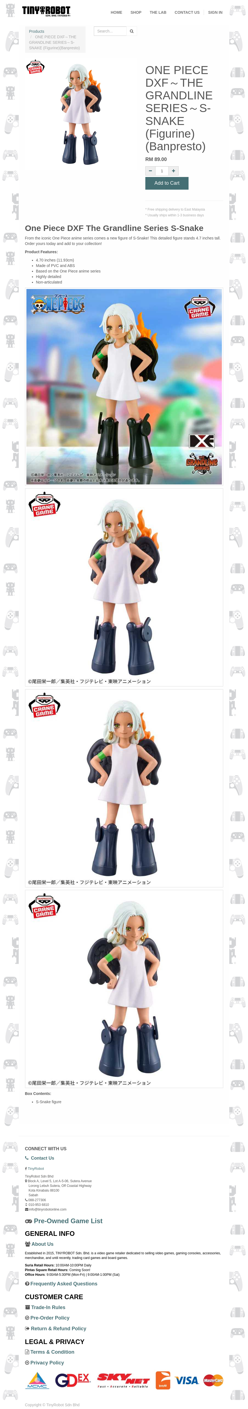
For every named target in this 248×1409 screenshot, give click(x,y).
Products (36, 31)
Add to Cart (166, 183)
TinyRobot (36, 1169)
